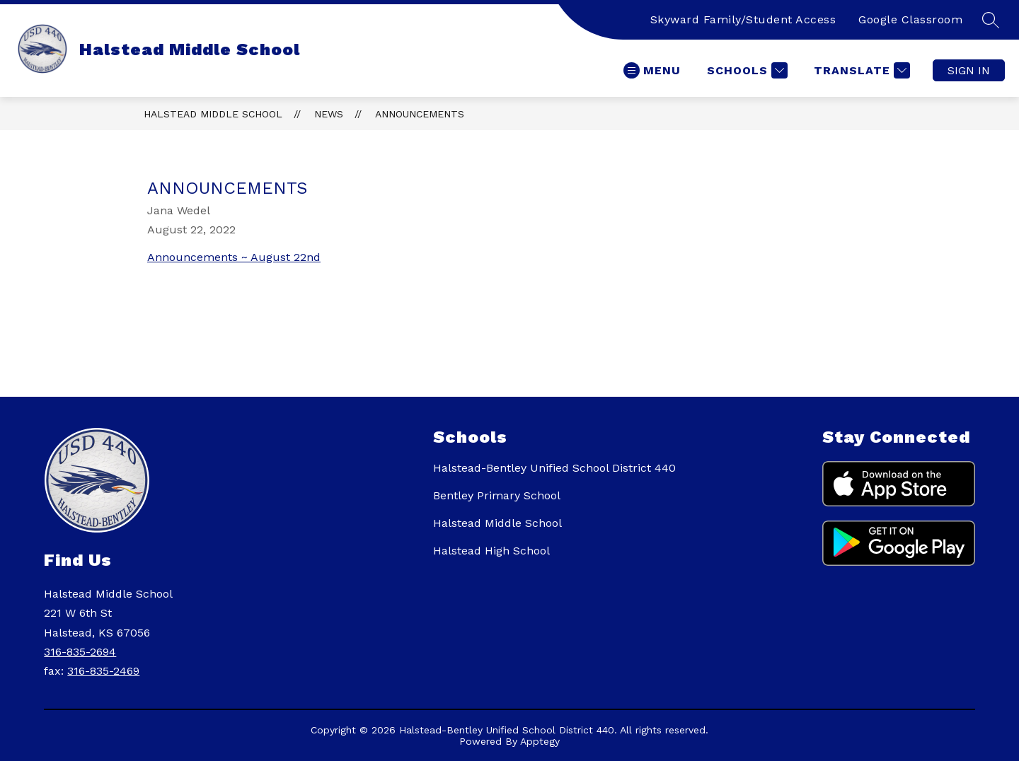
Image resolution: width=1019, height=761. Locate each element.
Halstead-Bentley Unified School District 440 (554, 468)
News (328, 114)
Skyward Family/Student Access (743, 19)
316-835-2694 (80, 651)
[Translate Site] (860, 70)
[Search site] (990, 19)
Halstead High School (491, 550)
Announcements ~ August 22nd (234, 257)
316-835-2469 (103, 671)
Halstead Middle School (213, 114)
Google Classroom (910, 19)
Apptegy (540, 741)
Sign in (969, 70)
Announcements (419, 114)
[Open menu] (652, 70)
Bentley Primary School (496, 495)
